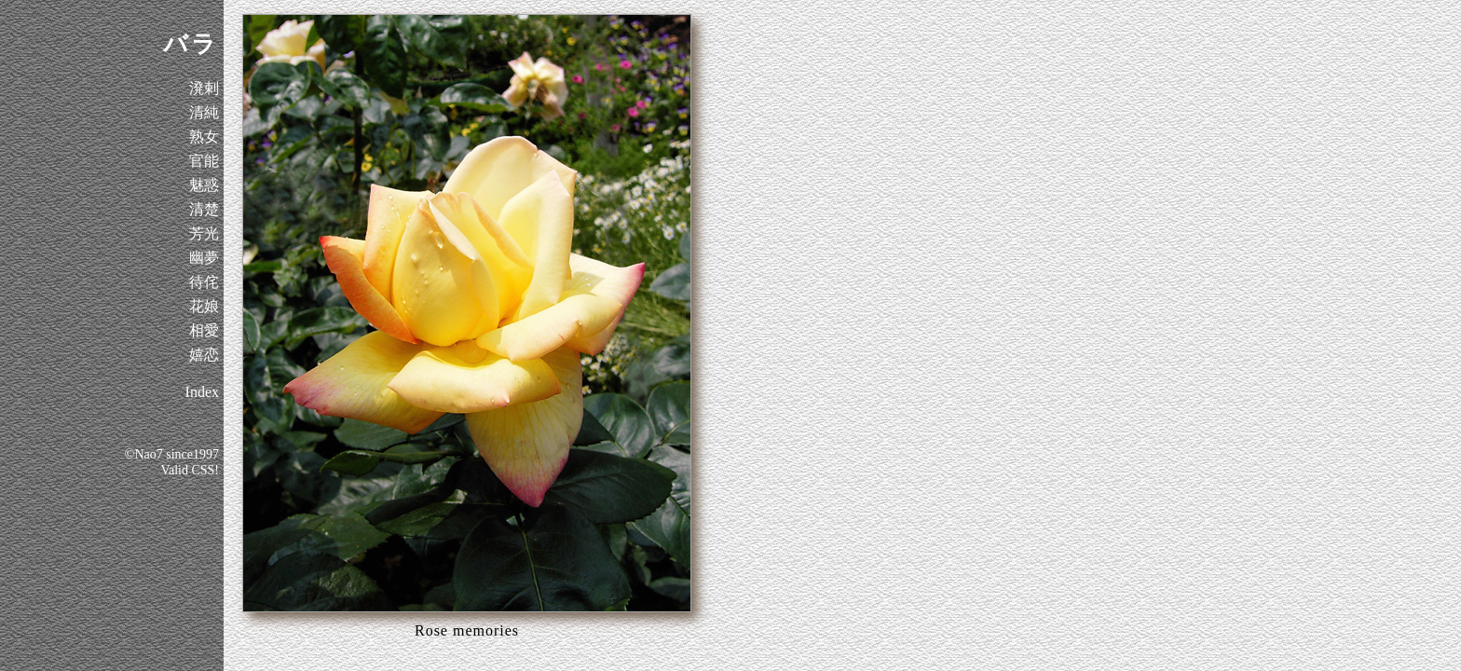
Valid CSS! (189, 470)
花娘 (204, 306)
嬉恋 (204, 355)
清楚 (204, 209)
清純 (204, 112)
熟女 (204, 136)
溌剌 (204, 88)
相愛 (204, 330)
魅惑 (204, 185)
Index (202, 392)
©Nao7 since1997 (172, 454)
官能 (204, 161)
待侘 (204, 282)
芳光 (204, 233)
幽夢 (204, 258)
